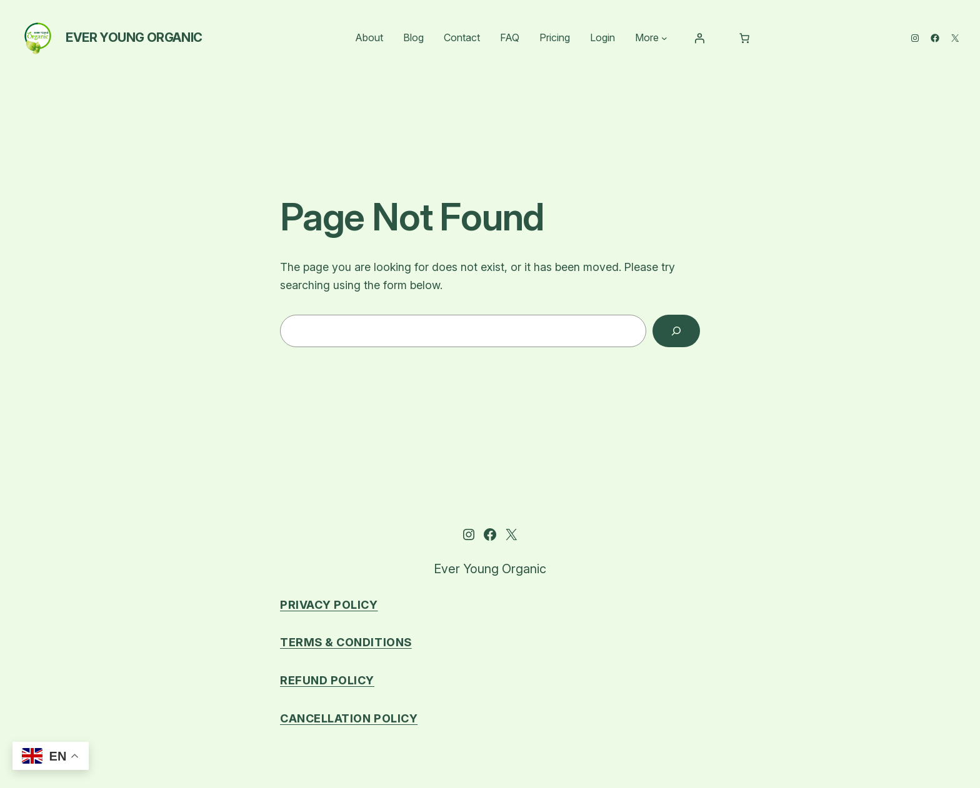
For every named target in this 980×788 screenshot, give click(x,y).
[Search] (676, 331)
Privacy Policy (329, 604)
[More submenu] (664, 38)
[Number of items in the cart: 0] (744, 38)
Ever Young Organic (134, 37)
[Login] (699, 38)
